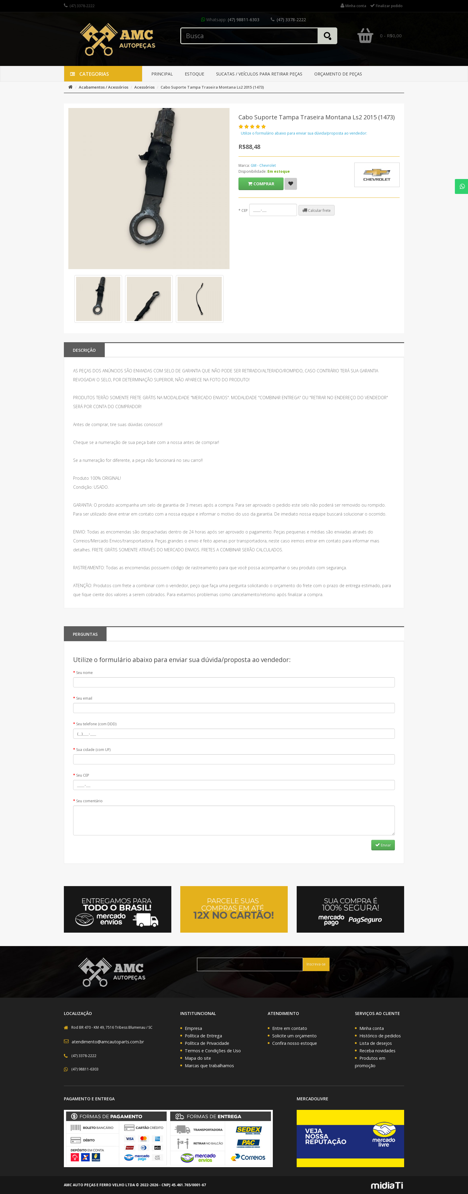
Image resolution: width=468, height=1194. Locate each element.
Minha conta (371, 1028)
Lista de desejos (375, 1043)
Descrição (84, 350)
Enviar (383, 845)
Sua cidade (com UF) (93, 749)
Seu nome (84, 672)
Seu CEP (82, 775)
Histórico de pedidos (380, 1036)
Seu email (84, 698)
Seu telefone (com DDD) (96, 723)
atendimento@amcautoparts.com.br (108, 1042)
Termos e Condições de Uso (213, 1050)
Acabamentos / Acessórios (103, 87)
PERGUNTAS (85, 634)
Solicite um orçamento (294, 1036)
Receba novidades (377, 1050)
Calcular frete (316, 210)
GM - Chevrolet (263, 165)
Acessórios (144, 87)
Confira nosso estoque (294, 1043)
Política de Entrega (203, 1036)
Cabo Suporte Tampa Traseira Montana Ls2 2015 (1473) (212, 87)
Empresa (193, 1028)
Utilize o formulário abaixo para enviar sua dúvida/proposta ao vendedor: (304, 133)
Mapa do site (198, 1058)
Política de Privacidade (207, 1043)
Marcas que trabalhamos (209, 1065)
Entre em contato (289, 1028)
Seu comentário (89, 800)
